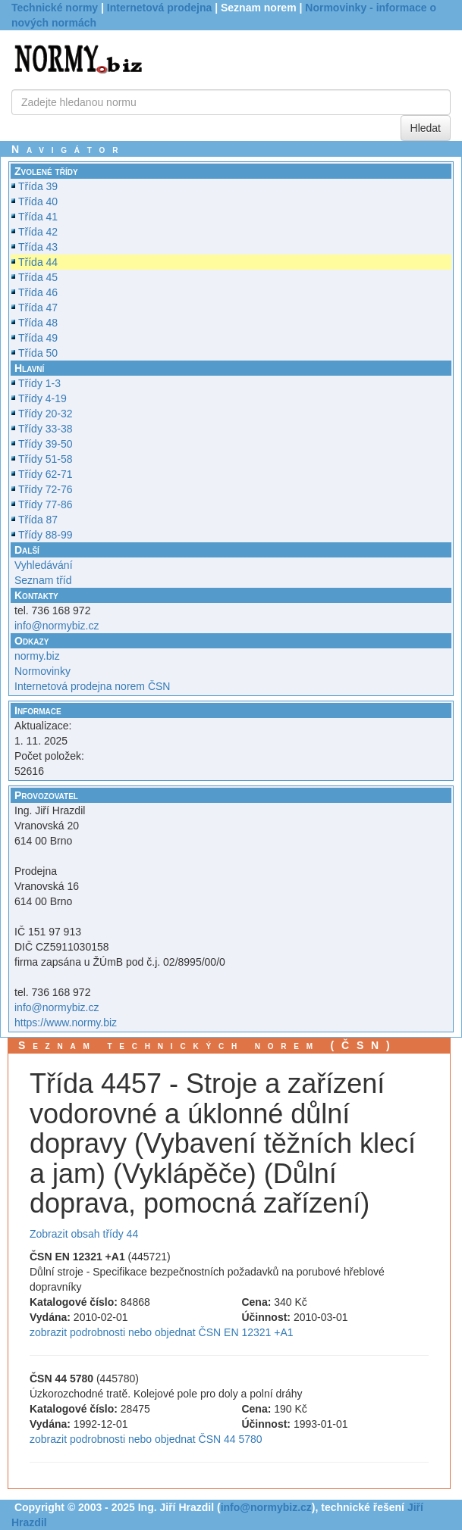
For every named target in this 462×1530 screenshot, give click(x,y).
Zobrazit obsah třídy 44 (84, 1234)
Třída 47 (38, 307)
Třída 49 (38, 338)
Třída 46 (38, 292)
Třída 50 (38, 353)
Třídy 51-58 (45, 459)
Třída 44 (38, 262)
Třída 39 (38, 186)
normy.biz (37, 656)
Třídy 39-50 (45, 444)
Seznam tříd (42, 580)
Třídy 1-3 (39, 383)
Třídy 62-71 (45, 474)
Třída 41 (38, 217)
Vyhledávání (43, 565)
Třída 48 (38, 323)
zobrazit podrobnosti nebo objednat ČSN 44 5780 (146, 1439)
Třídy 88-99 (45, 535)
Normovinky (42, 671)
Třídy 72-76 (45, 489)
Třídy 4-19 (42, 398)
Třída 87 (38, 520)
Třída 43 (38, 247)
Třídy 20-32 (45, 413)
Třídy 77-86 (45, 504)
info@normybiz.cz (56, 626)
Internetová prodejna (159, 8)
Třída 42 (38, 232)
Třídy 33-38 (45, 429)
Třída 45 (38, 277)
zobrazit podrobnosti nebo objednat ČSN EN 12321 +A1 (162, 1332)
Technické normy (54, 8)
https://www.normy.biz (65, 1022)
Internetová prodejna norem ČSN (92, 686)
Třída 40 (38, 201)
